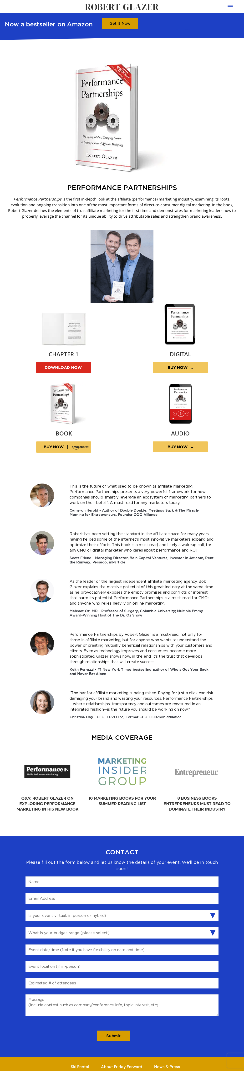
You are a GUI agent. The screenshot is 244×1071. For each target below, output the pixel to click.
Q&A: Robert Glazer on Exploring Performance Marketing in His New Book (47, 804)
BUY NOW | (67, 447)
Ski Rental (80, 1066)
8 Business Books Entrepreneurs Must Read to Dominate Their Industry (197, 804)
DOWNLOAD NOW (64, 367)
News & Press (167, 1066)
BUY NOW (180, 367)
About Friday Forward (121, 1066)
